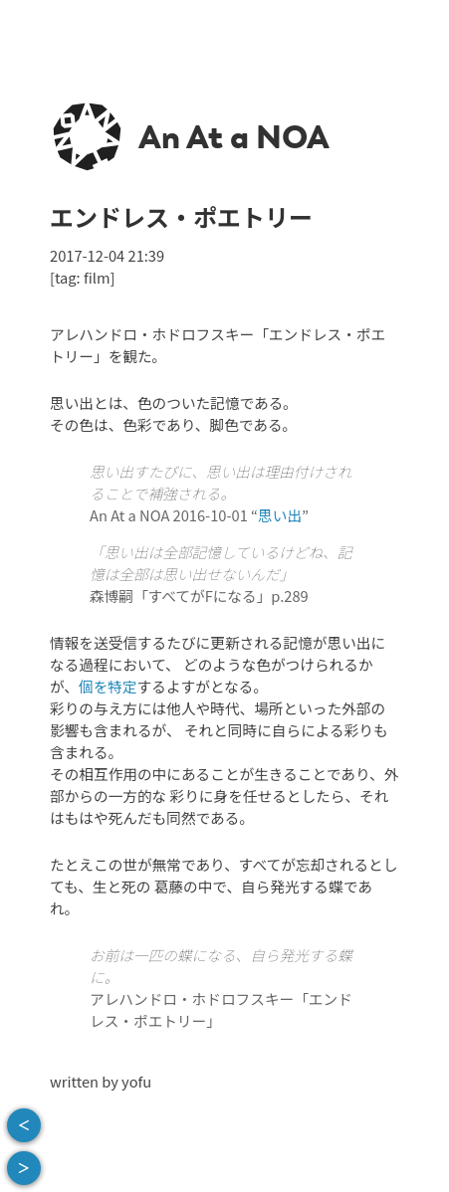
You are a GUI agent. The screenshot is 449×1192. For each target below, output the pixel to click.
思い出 (280, 514)
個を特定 (108, 686)
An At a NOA (234, 137)
